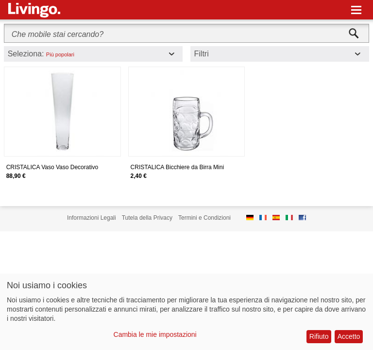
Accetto (349, 336)
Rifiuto (319, 336)
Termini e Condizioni (204, 217)
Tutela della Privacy (147, 217)
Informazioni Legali (91, 217)
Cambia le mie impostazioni (155, 334)
